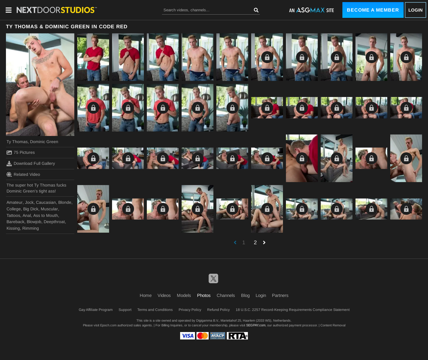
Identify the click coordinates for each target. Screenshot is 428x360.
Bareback (15, 221)
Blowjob (34, 221)
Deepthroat (54, 221)
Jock (29, 202)
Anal (27, 215)
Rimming (30, 228)
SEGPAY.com (255, 325)
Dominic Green (44, 141)
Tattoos (13, 215)
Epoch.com (108, 325)
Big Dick (30, 208)
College (14, 208)
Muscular (49, 208)
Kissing (13, 228)
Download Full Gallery (31, 163)
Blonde (64, 202)
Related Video (23, 174)
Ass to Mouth (45, 215)
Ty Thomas (17, 141)
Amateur (15, 202)
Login (415, 9)
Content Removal (332, 325)
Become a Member (373, 9)
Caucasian (46, 202)
